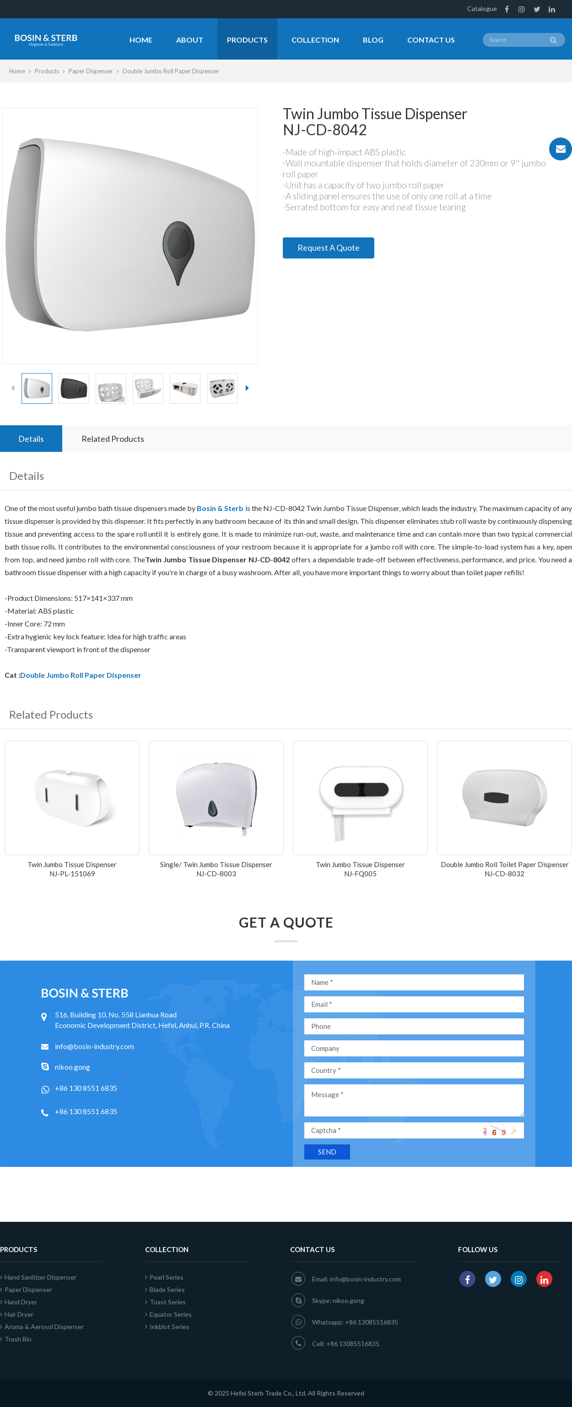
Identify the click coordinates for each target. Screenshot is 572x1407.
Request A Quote (328, 247)
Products (247, 39)
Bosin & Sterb (220, 508)
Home (141, 39)
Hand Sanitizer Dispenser (38, 1277)
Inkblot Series (167, 1326)
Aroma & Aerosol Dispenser (42, 1326)
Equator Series (168, 1314)
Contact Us (431, 39)
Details (31, 439)
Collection (315, 39)
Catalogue (482, 8)
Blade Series (165, 1289)
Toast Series (165, 1302)
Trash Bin (16, 1339)
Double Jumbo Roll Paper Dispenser (171, 71)
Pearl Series (164, 1277)
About (189, 39)
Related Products (112, 439)
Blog (373, 39)
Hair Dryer (16, 1314)
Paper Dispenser (91, 71)
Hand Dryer (18, 1302)
